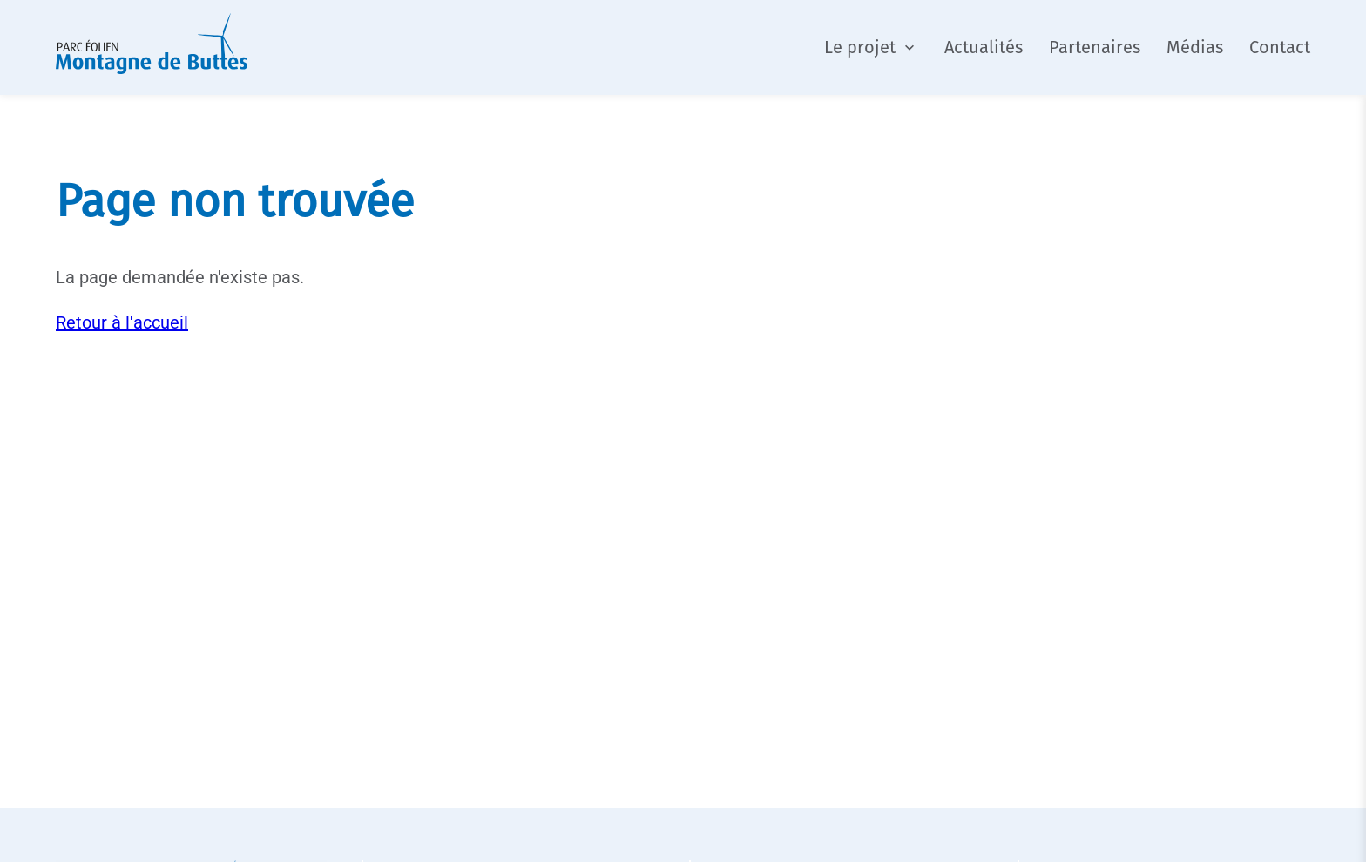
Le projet (860, 47)
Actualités (983, 47)
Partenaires (1094, 47)
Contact (1279, 47)
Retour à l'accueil (122, 322)
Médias (1195, 47)
